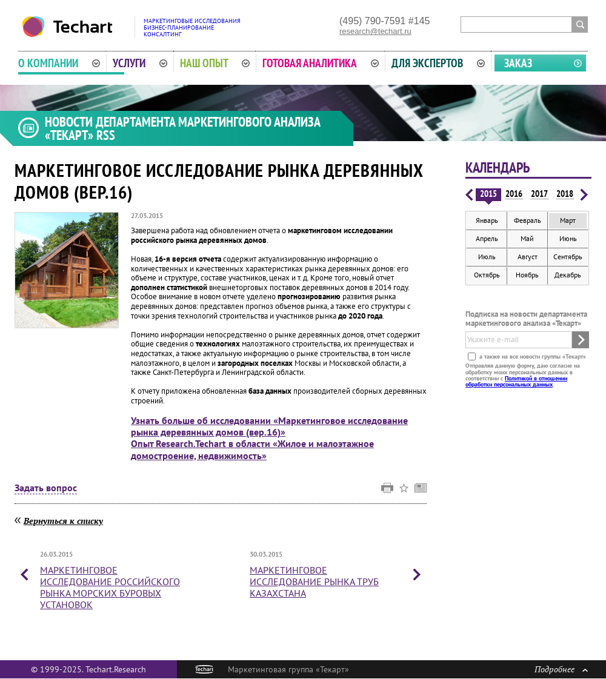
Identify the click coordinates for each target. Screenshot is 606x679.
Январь (487, 220)
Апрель (487, 238)
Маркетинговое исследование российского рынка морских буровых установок (110, 587)
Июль (487, 256)
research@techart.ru (375, 31)
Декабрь (567, 274)
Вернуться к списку (63, 520)
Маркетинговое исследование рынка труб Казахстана (314, 581)
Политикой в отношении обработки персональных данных (516, 381)
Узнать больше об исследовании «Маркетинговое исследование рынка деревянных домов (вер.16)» (269, 426)
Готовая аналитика (320, 63)
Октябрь (487, 274)
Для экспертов (438, 63)
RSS (105, 135)
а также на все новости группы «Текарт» (532, 356)
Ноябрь (527, 274)
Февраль (527, 220)
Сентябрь (567, 256)
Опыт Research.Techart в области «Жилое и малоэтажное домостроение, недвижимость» (252, 449)
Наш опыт (215, 63)
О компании (59, 63)
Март (568, 220)
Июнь (568, 238)
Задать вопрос (46, 488)
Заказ (518, 63)
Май (527, 238)
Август (528, 256)
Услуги (140, 63)
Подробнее (561, 669)
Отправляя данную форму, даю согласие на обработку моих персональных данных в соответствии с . (522, 375)
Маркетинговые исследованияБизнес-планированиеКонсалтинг (192, 27)
